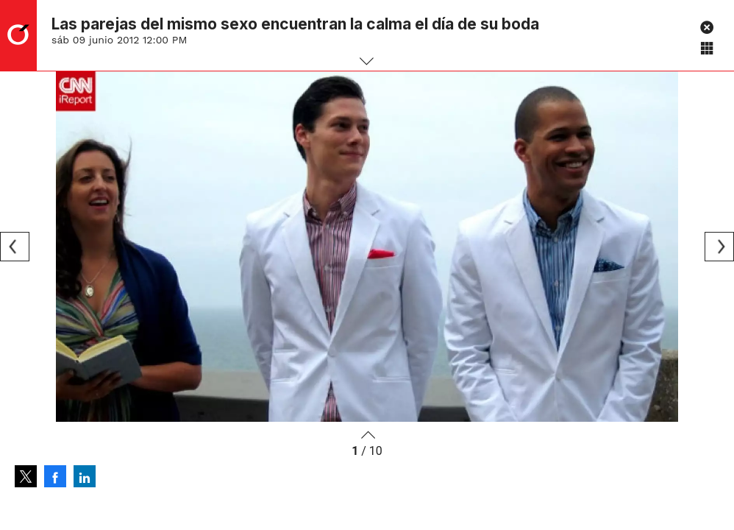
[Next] (719, 246)
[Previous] (14, 246)
